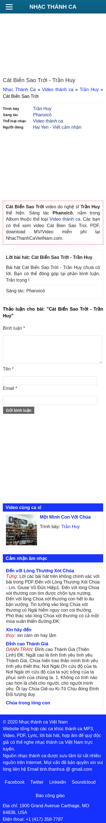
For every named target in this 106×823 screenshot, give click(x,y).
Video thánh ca (57, 89)
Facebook (15, 782)
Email (10, 388)
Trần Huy (89, 89)
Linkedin (57, 782)
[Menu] (9, 6)
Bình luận (14, 328)
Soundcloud (84, 782)
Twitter (37, 782)
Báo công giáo (50, 795)
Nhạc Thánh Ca (52, 7)
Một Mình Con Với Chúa (65, 517)
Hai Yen (41, 127)
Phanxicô (42, 114)
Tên (8, 369)
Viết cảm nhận (67, 127)
